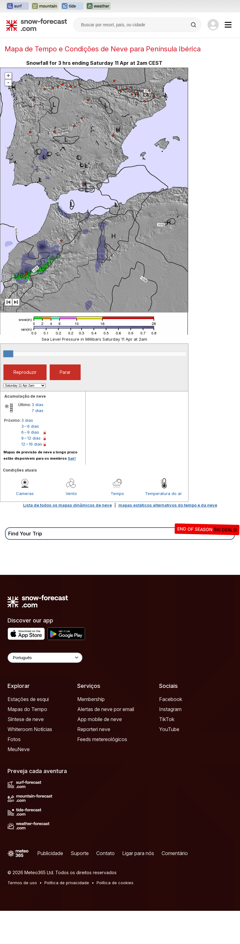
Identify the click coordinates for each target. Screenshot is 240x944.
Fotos (14, 739)
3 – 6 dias (30, 426)
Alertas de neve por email (105, 709)
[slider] (8, 353)
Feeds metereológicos (102, 739)
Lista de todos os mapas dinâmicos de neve (67, 505)
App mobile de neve (99, 719)
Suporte (80, 853)
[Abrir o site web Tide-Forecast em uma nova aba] (72, 6)
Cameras (25, 493)
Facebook (170, 699)
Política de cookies (115, 882)
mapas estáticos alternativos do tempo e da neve (167, 505)
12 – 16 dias (31, 443)
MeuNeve (19, 749)
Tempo (117, 493)
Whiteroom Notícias (30, 729)
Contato (105, 853)
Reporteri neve (93, 729)
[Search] (194, 25)
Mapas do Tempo (27, 709)
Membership (91, 699)
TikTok (166, 719)
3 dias (37, 404)
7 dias (37, 410)
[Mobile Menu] (228, 24)
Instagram (170, 709)
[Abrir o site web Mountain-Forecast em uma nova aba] (44, 6)
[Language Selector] (45, 658)
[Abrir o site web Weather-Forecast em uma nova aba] (98, 6)
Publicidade (50, 853)
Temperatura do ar (163, 493)
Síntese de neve (26, 719)
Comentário (175, 853)
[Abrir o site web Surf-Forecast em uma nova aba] (17, 6)
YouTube (169, 729)
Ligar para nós (138, 853)
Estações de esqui (28, 699)
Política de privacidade (66, 882)
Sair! (72, 458)
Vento (71, 493)
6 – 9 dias (30, 432)
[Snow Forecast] (36, 24)
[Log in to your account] (213, 24)
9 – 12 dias (31, 438)
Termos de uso (22, 882)
